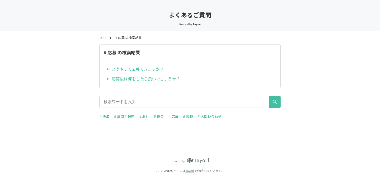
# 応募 (173, 116)
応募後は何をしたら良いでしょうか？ (146, 79)
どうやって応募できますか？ (138, 69)
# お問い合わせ (210, 116)
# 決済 (104, 116)
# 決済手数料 (124, 116)
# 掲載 (188, 116)
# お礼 (144, 116)
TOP (102, 37)
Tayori (189, 170)
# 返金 (159, 116)
